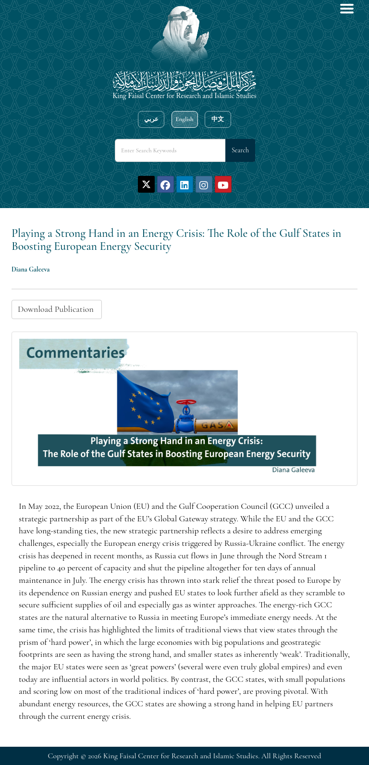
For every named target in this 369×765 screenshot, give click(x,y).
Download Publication (57, 309)
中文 (217, 119)
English (184, 119)
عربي (151, 119)
